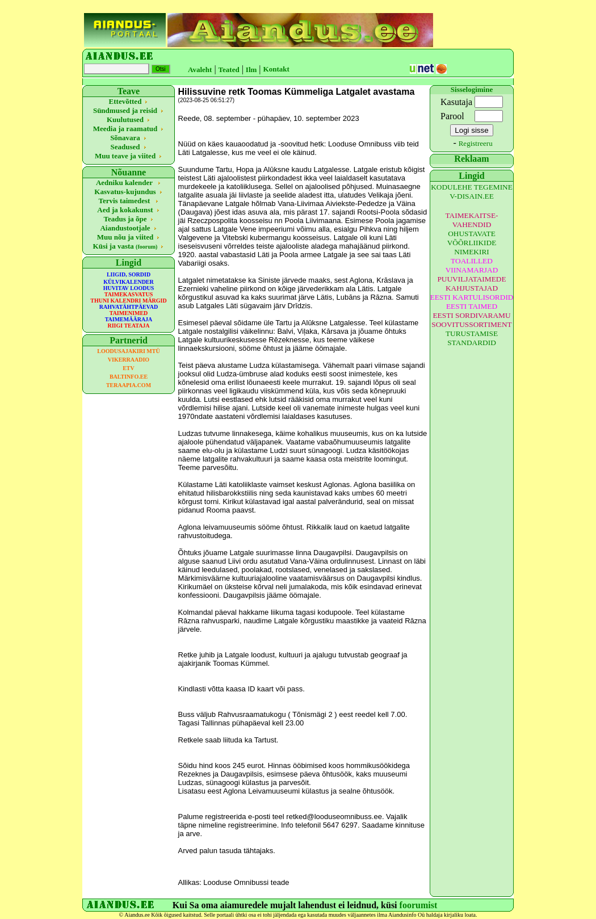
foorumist (419, 905)
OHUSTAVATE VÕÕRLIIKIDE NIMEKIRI (472, 242)
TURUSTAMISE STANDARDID (472, 338)
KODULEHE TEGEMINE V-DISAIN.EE (472, 191)
